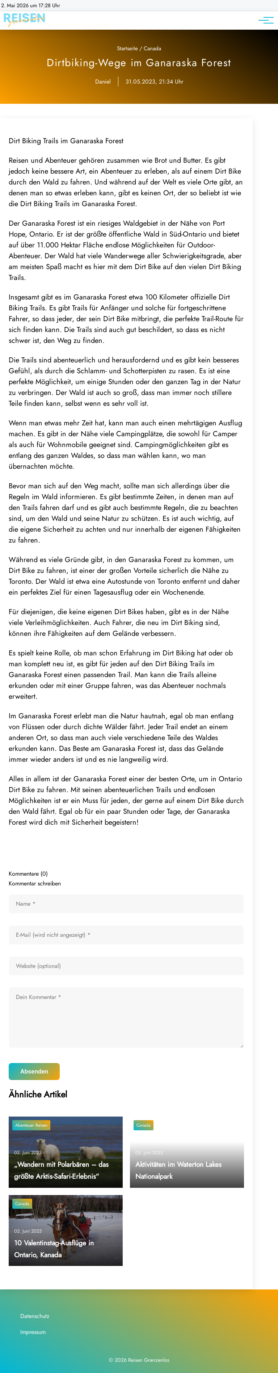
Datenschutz (34, 1316)
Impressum (33, 1332)
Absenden (34, 1071)
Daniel (103, 81)
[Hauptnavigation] (263, 20)
